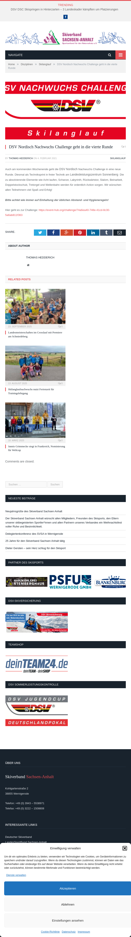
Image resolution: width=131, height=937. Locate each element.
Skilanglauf (118, 158)
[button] (125, 848)
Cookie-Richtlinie (50, 931)
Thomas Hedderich (21, 158)
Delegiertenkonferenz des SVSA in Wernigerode (34, 533)
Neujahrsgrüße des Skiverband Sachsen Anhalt (33, 511)
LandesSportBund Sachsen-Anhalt (26, 842)
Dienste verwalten (16, 875)
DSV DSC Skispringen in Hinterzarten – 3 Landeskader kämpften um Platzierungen (64, 9)
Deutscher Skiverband (18, 837)
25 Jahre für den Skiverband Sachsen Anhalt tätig (35, 540)
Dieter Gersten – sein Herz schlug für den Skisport (35, 548)
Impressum (84, 931)
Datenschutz (69, 931)
